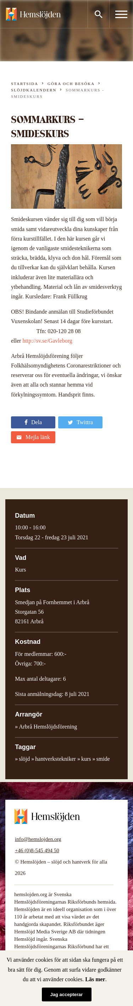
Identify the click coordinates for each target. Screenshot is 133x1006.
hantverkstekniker (55, 759)
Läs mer (95, 979)
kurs (86, 759)
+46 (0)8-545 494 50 (37, 850)
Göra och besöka (71, 84)
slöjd (24, 759)
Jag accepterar (66, 994)
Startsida (24, 84)
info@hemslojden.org (38, 839)
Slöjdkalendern (33, 90)
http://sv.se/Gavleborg (47, 341)
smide (103, 759)
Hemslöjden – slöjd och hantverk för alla (33, 14)
